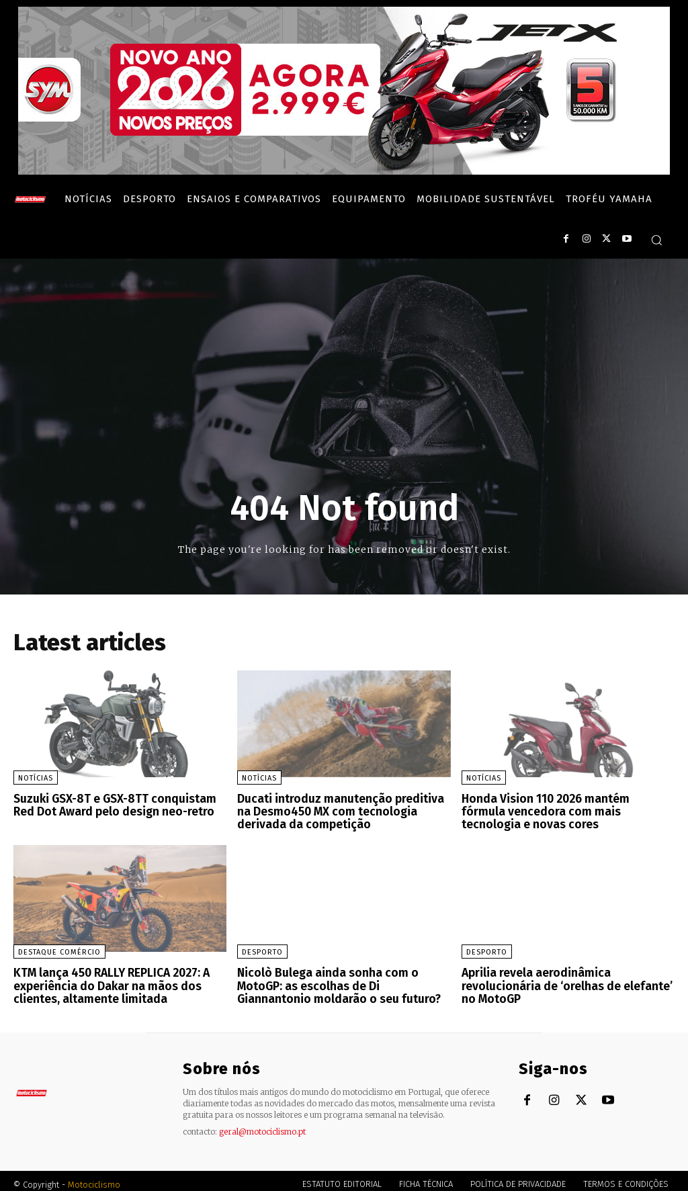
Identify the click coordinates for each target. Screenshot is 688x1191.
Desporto (262, 948)
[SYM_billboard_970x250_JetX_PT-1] (344, 171)
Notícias (35, 778)
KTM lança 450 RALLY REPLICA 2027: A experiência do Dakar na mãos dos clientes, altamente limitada (105, 981)
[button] (656, 240)
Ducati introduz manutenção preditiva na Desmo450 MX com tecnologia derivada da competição (341, 810)
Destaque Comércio (59, 948)
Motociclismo (94, 1177)
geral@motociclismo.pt (262, 1124)
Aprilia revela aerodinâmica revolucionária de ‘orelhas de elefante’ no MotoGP (561, 981)
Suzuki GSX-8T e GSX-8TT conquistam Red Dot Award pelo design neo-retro (109, 804)
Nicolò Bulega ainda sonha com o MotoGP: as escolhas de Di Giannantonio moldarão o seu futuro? (341, 981)
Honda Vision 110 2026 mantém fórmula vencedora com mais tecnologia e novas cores (564, 810)
